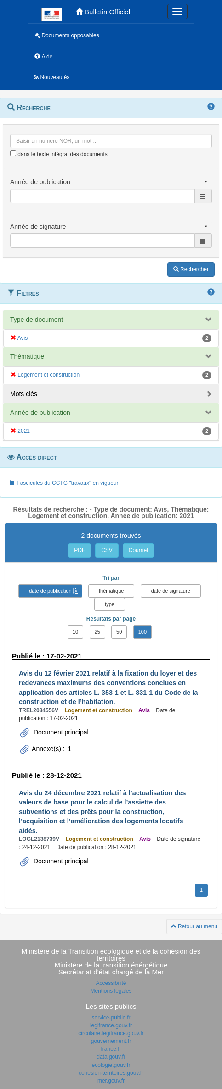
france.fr (111, 1049)
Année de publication (40, 412)
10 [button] (75, 632)
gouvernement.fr (111, 1041)
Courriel (138, 550)
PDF (79, 550)
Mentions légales (110, 991)
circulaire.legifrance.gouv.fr (111, 1033)
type (109, 604)
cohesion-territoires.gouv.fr (111, 1073)
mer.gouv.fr (111, 1080)
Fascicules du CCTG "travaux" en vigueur (64, 483)
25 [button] (97, 632)
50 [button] (119, 632)
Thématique (27, 356)
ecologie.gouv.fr (111, 1065)
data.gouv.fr (111, 1057)
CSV (107, 550)
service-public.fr (110, 1017)
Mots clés (23, 393)
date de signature (170, 591)
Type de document (36, 319)
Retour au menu (194, 926)
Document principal (60, 732)
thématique (111, 591)
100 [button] (142, 632)
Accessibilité (111, 983)
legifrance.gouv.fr (111, 1025)
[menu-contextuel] (13, 153)
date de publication (50, 591)
